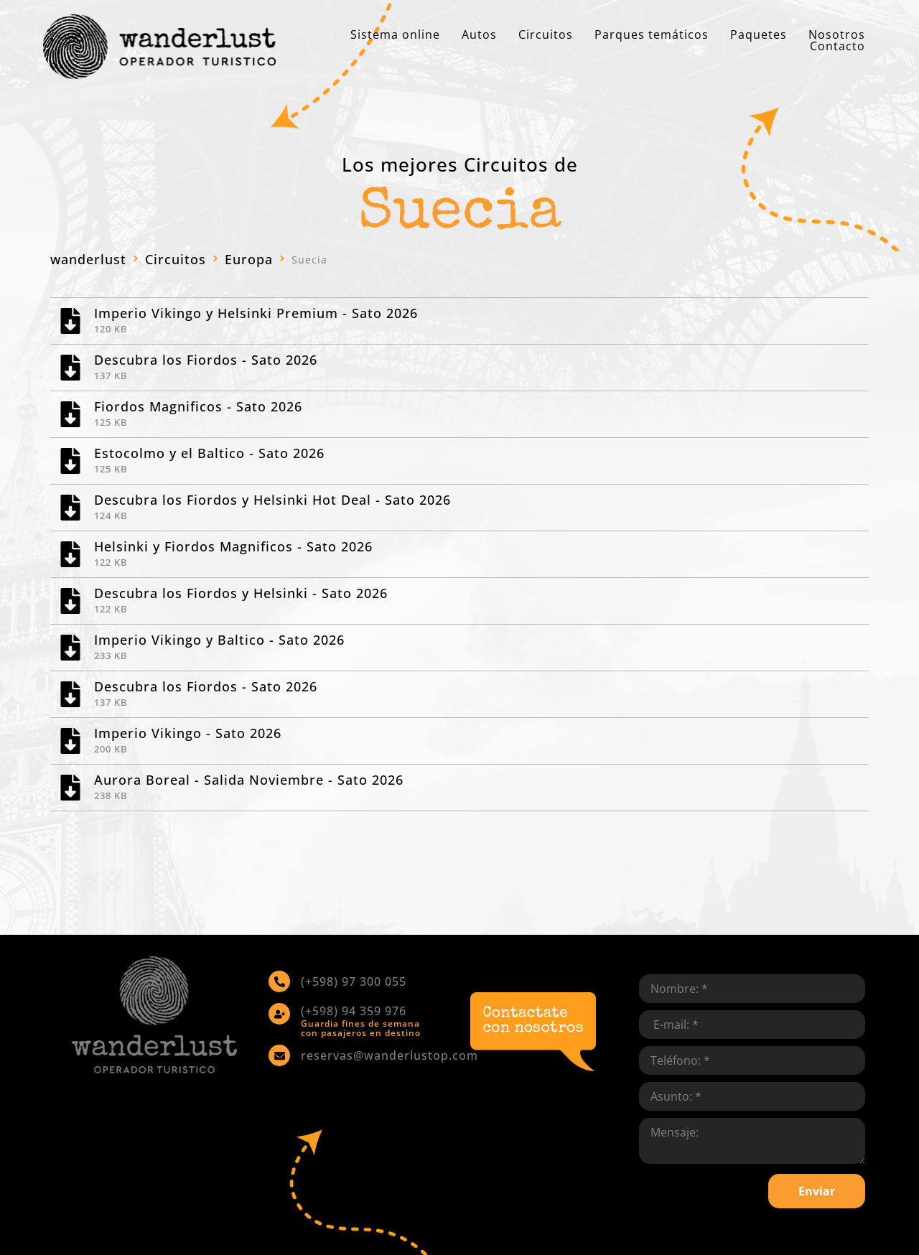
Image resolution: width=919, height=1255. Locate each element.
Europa (249, 259)
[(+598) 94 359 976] (279, 1014)
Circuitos (175, 259)
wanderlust (88, 259)
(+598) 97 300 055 (353, 981)
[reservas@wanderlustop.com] (279, 1055)
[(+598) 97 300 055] (279, 981)
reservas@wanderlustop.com (389, 1055)
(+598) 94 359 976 (353, 1011)
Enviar (816, 1191)
